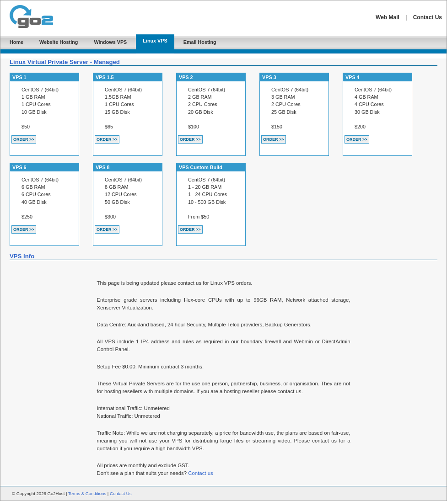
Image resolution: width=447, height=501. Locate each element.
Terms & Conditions (87, 493)
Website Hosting (58, 42)
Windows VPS (110, 42)
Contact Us (427, 17)
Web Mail (387, 17)
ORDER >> (23, 139)
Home (16, 42)
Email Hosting (199, 42)
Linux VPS (155, 40)
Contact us (200, 473)
